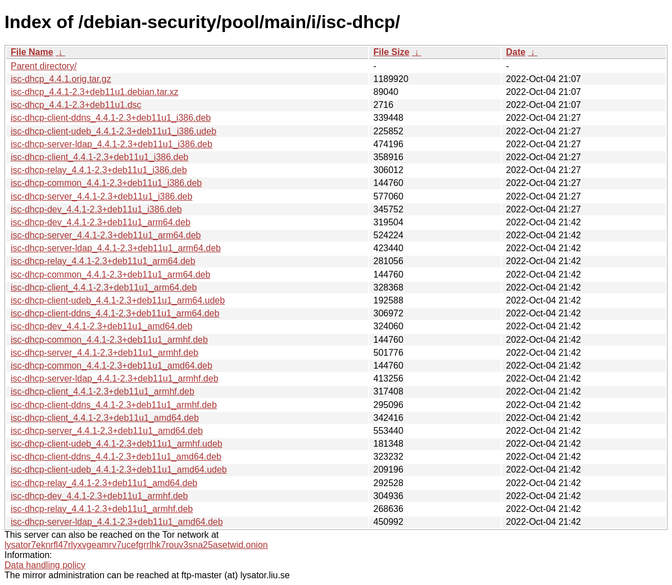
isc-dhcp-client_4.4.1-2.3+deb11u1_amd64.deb (105, 418)
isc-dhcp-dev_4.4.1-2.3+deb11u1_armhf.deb (99, 496)
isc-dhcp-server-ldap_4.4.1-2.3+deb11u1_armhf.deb (115, 378)
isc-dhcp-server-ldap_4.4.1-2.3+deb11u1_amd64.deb (117, 522)
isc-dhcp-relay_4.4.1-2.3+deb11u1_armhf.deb (102, 509)
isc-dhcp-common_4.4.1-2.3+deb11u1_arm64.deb (110, 274)
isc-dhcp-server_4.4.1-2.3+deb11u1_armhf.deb (104, 352)
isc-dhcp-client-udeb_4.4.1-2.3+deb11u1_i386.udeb (113, 131)
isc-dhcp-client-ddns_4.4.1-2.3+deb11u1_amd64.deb (116, 456)
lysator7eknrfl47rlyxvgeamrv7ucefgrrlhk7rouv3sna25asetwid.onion (136, 545)
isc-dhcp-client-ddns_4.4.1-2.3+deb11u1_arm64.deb (115, 313)
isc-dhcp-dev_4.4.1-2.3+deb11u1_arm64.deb (100, 222)
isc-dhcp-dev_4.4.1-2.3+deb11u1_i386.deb (96, 209)
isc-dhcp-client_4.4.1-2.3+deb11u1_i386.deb (99, 157)
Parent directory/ (43, 66)
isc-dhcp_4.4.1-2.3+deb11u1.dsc (76, 105)
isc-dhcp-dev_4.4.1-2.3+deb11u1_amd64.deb (101, 326)
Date (516, 52)
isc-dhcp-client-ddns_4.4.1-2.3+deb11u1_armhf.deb (114, 405)
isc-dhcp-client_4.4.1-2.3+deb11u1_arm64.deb (104, 287)
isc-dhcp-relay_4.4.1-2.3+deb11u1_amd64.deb (104, 483)
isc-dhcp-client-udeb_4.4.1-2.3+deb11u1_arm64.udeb (118, 300)
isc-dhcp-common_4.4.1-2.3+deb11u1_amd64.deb (111, 365)
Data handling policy (44, 565)
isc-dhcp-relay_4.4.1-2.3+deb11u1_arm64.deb (103, 261)
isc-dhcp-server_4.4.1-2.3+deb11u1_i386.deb (101, 196)
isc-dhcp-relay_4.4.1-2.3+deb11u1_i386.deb (99, 170)
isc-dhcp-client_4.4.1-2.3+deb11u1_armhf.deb (102, 391)
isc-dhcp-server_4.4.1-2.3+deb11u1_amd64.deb (107, 431)
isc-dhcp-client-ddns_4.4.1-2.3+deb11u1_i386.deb (111, 118)
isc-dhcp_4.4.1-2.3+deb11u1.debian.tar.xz (94, 92)
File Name (32, 52)
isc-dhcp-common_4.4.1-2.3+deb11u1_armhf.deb (109, 339)
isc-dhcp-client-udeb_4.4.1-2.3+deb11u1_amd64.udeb (119, 469)
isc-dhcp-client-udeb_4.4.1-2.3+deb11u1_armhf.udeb (117, 443)
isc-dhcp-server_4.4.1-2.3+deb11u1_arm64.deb (106, 235)
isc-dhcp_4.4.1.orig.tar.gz (61, 79)
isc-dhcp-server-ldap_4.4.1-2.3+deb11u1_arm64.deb (116, 248)
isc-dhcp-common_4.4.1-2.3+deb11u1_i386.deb (106, 183)
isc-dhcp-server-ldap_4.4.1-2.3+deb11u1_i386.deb (111, 144)
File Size (392, 52)
